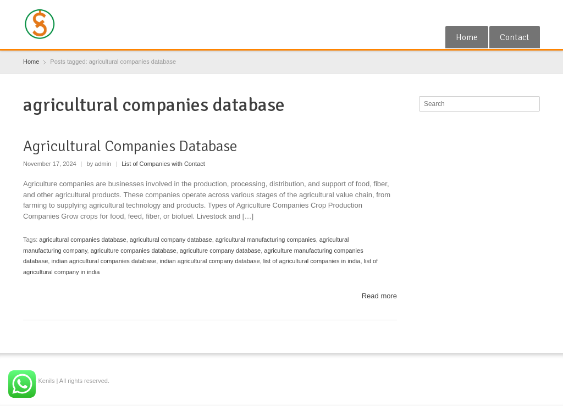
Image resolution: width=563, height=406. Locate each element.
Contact (514, 37)
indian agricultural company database (209, 261)
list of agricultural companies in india (312, 261)
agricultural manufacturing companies (266, 239)
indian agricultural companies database (103, 261)
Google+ (497, 12)
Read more (379, 296)
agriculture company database (220, 250)
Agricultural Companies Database (130, 146)
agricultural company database (171, 239)
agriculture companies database (133, 250)
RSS (515, 12)
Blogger (533, 12)
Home (467, 37)
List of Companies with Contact (163, 163)
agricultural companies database (82, 239)
